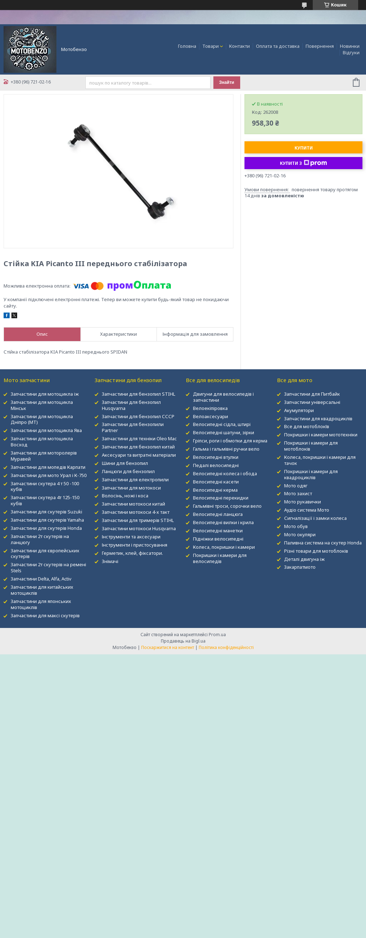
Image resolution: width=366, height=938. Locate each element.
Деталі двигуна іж (304, 559)
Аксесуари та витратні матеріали (139, 455)
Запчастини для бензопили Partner (133, 427)
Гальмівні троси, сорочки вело (227, 506)
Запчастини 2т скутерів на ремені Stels (48, 567)
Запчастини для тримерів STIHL (138, 520)
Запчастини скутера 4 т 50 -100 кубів (45, 486)
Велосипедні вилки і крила (223, 522)
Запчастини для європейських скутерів (45, 553)
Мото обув (296, 526)
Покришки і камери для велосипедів (220, 558)
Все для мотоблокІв (306, 426)
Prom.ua (217, 635)
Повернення (320, 46)
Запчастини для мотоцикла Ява (46, 430)
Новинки (350, 46)
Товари (210, 46)
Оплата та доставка (278, 46)
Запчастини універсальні (312, 402)
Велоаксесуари (210, 416)
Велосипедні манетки (218, 530)
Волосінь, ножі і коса (125, 495)
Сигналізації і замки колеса (315, 518)
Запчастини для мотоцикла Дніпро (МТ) (42, 419)
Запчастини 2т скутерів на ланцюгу (40, 539)
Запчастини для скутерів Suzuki (46, 511)
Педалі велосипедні (216, 465)
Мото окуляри (300, 534)
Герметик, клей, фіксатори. (132, 553)
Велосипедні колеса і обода (225, 473)
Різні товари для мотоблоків (316, 551)
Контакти (239, 46)
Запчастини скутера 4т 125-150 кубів (45, 500)
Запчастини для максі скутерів (45, 615)
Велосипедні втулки (215, 457)
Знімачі (110, 561)
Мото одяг (295, 485)
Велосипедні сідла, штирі (222, 424)
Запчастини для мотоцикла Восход (42, 441)
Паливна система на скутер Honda (323, 542)
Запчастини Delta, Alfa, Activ (41, 579)
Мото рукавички (302, 501)
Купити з (303, 163)
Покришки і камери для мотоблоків (311, 446)
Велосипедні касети (216, 481)
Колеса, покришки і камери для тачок (320, 460)
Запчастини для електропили (135, 479)
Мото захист (298, 493)
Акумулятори (299, 410)
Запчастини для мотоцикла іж (45, 394)
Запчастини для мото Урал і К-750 (48, 475)
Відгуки (351, 52)
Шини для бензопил (125, 463)
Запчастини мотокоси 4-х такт (135, 512)
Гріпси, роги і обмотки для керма (230, 440)
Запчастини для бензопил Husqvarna (131, 405)
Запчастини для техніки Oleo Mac (139, 438)
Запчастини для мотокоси (131, 488)
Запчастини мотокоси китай (133, 504)
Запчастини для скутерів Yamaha (47, 520)
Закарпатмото (300, 567)
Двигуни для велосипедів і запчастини (223, 397)
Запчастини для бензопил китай (138, 446)
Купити (304, 148)
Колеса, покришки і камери (224, 547)
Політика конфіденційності (226, 647)
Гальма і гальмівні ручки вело (226, 449)
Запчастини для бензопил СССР (138, 416)
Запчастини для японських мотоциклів (41, 604)
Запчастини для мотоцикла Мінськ (42, 405)
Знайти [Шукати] (226, 82)
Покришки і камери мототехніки (320, 434)
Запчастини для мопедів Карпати (48, 467)
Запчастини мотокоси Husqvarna (139, 528)
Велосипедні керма (215, 490)
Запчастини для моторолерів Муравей (44, 456)
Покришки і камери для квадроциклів (311, 474)
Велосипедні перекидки (220, 498)
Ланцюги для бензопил (128, 471)
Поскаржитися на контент (167, 647)
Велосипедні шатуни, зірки (223, 432)
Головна (187, 46)
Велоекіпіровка (210, 408)
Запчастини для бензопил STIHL (138, 394)
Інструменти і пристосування (134, 545)
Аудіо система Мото (306, 510)
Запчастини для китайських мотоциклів (42, 590)
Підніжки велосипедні (218, 539)
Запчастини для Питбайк (312, 394)
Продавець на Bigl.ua (183, 641)
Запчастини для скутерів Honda (46, 528)
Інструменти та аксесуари (131, 536)
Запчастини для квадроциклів (318, 418)
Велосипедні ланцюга (218, 514)
